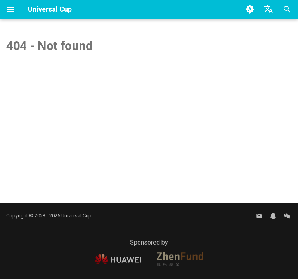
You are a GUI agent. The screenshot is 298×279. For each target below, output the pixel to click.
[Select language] (268, 9)
